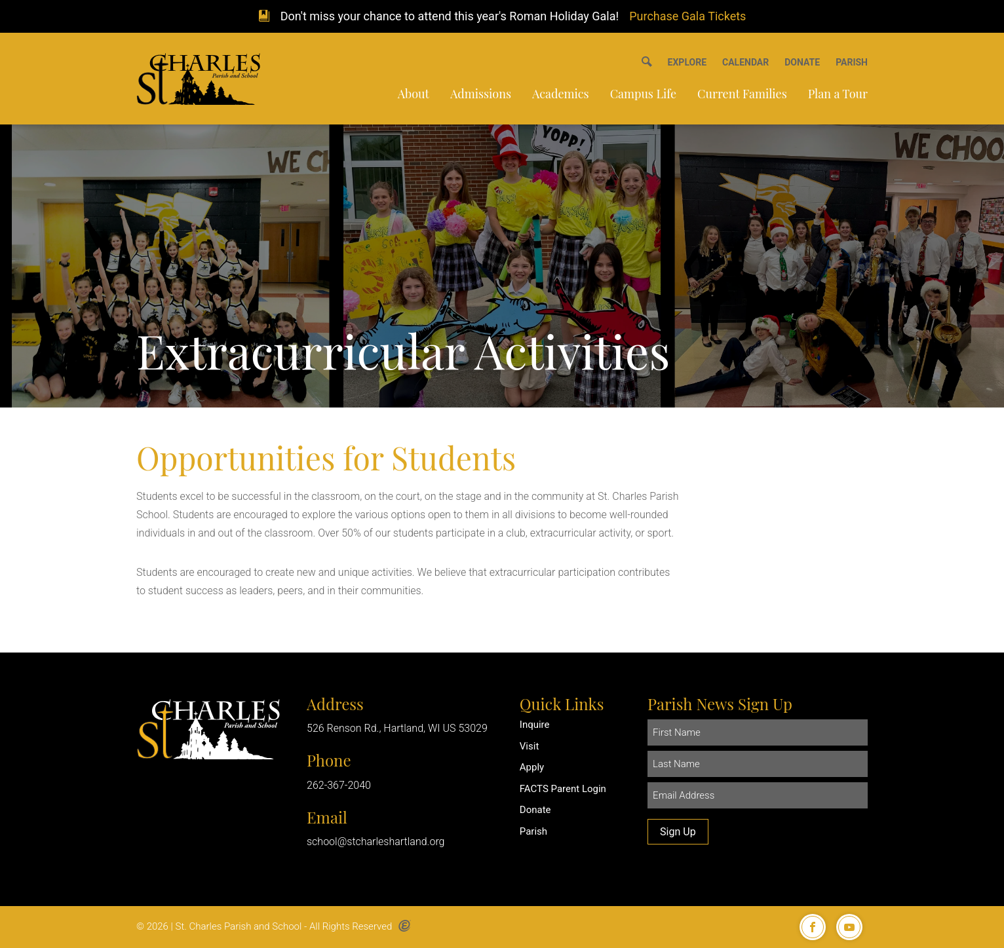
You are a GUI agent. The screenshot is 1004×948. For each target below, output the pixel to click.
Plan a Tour (838, 94)
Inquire (535, 724)
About (413, 94)
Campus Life (643, 94)
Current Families (742, 94)
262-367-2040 (339, 785)
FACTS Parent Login (563, 789)
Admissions (480, 94)
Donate (535, 810)
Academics (560, 94)
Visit (529, 746)
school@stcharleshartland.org (376, 841)
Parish (533, 831)
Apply (532, 767)
